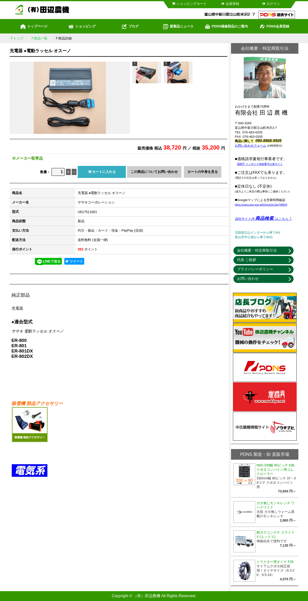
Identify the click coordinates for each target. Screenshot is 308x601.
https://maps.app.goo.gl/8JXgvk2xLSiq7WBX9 (261, 204)
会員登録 (230, 4)
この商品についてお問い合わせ (154, 171)
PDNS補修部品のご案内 (226, 27)
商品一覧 (40, 38)
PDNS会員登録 (274, 27)
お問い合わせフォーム (250, 145)
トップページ (33, 27)
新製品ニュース (178, 27)
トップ (18, 38)
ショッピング (82, 27)
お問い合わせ (248, 278)
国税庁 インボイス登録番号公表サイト (260, 164)
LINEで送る (48, 261)
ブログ (130, 27)
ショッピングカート (189, 4)
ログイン (271, 4)
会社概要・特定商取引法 (257, 250)
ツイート (74, 261)
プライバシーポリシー (255, 269)
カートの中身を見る (202, 171)
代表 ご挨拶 (246, 260)
